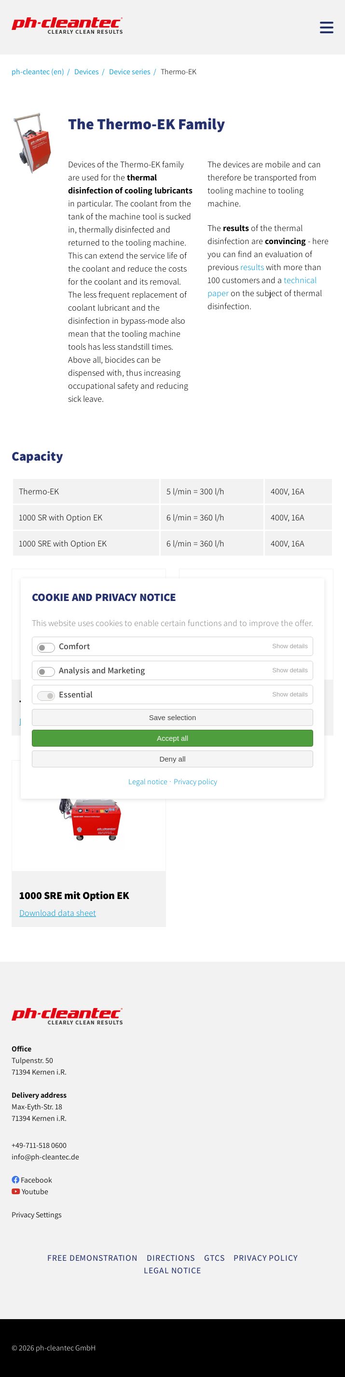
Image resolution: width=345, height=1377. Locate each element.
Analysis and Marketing (102, 670)
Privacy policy (195, 782)
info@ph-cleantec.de (45, 1157)
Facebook (32, 1180)
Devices (86, 72)
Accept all (172, 738)
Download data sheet (57, 912)
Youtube (30, 1191)
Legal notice (147, 782)
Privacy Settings (37, 1215)
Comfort (74, 646)
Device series (130, 72)
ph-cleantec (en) (38, 72)
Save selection (172, 717)
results (252, 267)
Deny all (172, 759)
